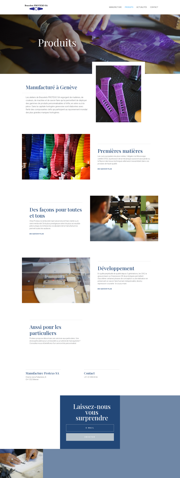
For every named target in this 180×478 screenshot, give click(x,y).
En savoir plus (105, 169)
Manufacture (115, 7)
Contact (154, 7)
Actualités (141, 7)
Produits (129, 7)
